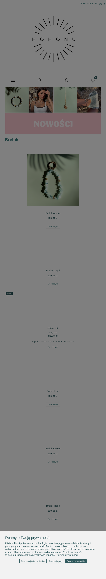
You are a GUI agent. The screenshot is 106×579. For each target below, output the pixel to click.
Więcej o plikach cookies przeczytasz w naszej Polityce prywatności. (42, 555)
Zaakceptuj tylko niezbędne (33, 561)
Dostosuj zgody (55, 561)
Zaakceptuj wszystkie (76, 561)
